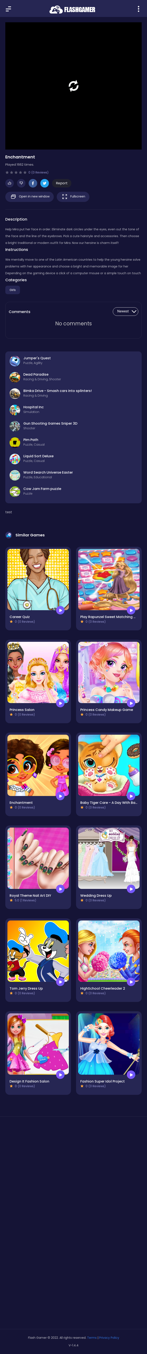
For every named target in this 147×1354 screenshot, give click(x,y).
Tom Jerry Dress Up (26, 988)
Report (62, 183)
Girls (13, 290)
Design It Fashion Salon (29, 1081)
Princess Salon (22, 709)
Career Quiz (20, 616)
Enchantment (21, 802)
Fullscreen (73, 196)
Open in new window (29, 196)
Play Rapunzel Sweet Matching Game (112, 616)
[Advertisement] (73, 1160)
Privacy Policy (109, 1338)
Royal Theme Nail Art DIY (30, 895)
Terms (92, 1338)
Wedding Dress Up (96, 895)
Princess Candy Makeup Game (106, 709)
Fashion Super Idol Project (102, 1081)
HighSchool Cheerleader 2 (102, 988)
